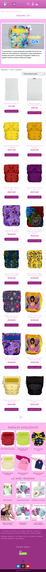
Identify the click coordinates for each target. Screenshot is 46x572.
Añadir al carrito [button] (11, 111)
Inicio (2, 12)
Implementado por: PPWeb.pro (23, 570)
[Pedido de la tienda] (33, 74)
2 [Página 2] (22, 417)
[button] (14, 4)
